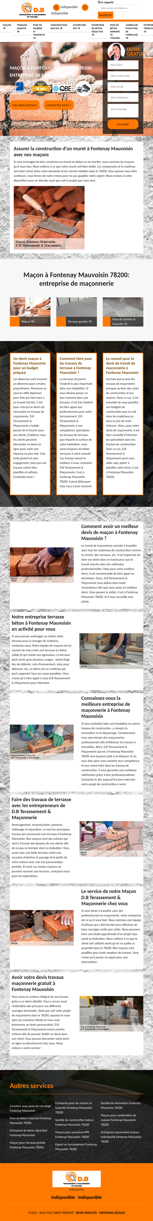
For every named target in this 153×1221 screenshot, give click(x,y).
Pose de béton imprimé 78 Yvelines (115, 31)
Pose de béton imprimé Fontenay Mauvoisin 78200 (30, 1120)
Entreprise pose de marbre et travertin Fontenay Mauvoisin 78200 (73, 1107)
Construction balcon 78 (59, 27)
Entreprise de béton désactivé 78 (98, 30)
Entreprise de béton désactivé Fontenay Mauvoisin (28, 1133)
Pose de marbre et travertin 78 (39, 31)
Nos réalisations (25, 105)
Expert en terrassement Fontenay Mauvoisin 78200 (76, 1147)
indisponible (65, 7)
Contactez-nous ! (58, 105)
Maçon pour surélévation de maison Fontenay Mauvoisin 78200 (118, 1119)
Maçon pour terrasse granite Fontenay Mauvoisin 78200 (27, 1145)
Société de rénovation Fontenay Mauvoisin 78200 (120, 1105)
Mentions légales (112, 1213)
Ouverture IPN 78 (79, 27)
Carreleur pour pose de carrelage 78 (132, 31)
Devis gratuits (86, 1213)
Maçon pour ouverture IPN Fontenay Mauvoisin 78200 (72, 1134)
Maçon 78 (7, 27)
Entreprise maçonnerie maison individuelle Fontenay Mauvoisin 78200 (121, 1136)
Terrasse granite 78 (22, 28)
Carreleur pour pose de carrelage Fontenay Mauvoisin (30, 1108)
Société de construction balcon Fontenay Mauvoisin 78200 (74, 1122)
